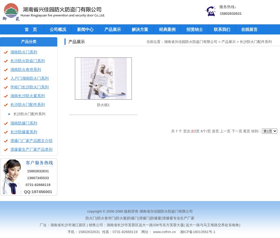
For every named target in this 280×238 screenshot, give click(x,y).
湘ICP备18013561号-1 (197, 232)
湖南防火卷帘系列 (25, 70)
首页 (215, 131)
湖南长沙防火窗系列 (27, 96)
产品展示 (112, 29)
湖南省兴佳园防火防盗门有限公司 (190, 42)
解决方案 (140, 29)
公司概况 (58, 29)
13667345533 (38, 178)
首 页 (31, 29)
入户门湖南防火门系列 (29, 78)
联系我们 (222, 29)
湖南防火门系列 (23, 52)
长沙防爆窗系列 (23, 132)
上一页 (225, 131)
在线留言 (249, 29)
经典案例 (167, 29)
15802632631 (231, 13)
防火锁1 (103, 105)
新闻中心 (85, 29)
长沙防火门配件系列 (27, 105)
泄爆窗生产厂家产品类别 (31, 149)
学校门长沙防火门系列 (29, 87)
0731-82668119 (37, 185)
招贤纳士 (194, 29)
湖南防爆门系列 (23, 123)
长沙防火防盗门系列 (27, 61)
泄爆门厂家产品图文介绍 (31, 141)
